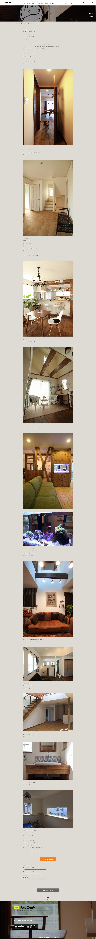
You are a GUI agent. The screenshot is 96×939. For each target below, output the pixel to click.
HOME (16, 23)
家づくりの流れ (52, 3)
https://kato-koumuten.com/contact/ (33, 873)
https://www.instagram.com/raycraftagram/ (34, 879)
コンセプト (23, 3)
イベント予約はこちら (48, 859)
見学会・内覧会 (40, 3)
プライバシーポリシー (19, 933)
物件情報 (46, 3)
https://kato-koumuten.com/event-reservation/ (35, 869)
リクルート (66, 3)
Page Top (48, 898)
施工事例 (28, 3)
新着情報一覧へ (48, 890)
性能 (59, 3)
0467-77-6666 (88, 3)
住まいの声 (33, 3)
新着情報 (20, 23)
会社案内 (72, 3)
